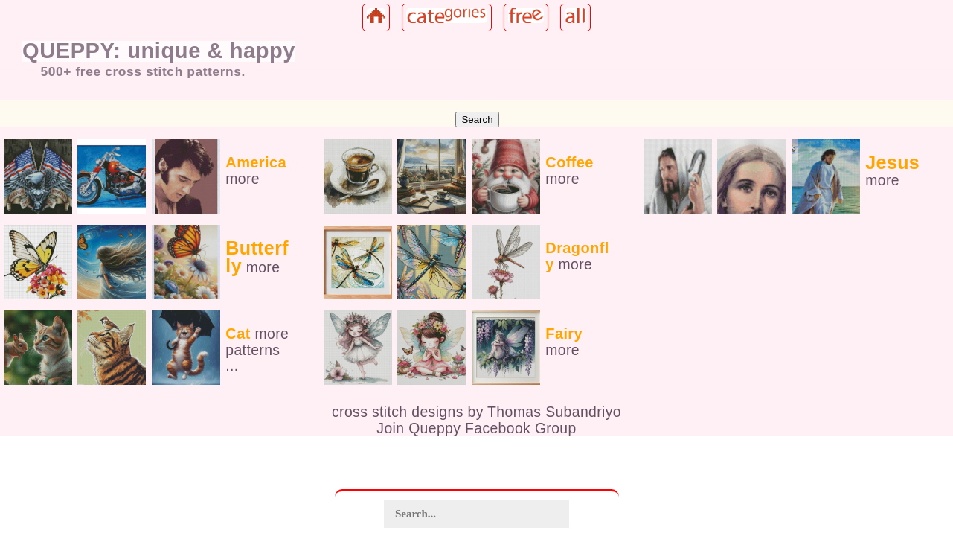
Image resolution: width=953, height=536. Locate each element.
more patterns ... (257, 350)
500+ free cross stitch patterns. (143, 71)
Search (476, 119)
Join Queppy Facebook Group (476, 428)
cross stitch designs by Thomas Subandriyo (476, 411)
